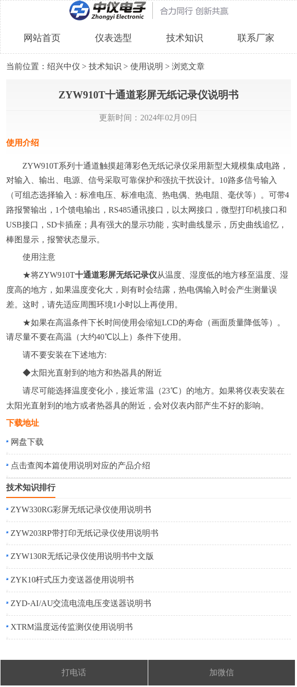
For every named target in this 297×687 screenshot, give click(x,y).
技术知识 (184, 38)
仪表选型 (113, 38)
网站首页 (42, 38)
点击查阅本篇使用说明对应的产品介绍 (80, 465)
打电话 (74, 672)
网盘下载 (27, 442)
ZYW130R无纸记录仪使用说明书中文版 (82, 556)
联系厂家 (255, 38)
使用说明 (146, 66)
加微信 (221, 672)
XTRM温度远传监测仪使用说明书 (72, 626)
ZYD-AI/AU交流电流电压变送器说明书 (81, 603)
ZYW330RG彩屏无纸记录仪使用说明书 (81, 509)
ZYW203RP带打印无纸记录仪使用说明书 (85, 533)
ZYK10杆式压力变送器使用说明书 (72, 579)
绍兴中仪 (63, 66)
